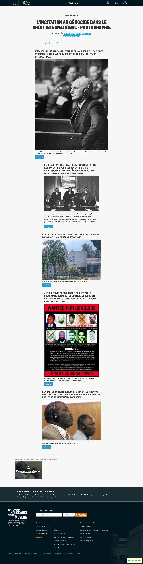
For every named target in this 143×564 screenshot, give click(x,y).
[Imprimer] (45, 42)
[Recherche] (125, 3)
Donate (39, 537)
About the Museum (14, 554)
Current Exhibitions (42, 526)
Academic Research (59, 533)
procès (73, 33)
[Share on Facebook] (53, 42)
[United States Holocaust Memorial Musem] (17, 514)
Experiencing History (86, 537)
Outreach (56, 548)
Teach (55, 526)
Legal (79, 554)
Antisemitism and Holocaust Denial (64, 544)
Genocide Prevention (60, 540)
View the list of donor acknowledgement (44, 497)
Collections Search (85, 526)
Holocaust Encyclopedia (87, 523)
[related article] (28, 470)
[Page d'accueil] (115, 3)
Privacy (58, 554)
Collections (57, 530)
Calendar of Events (41, 530)
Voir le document (39, 156)
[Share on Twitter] (49, 42)
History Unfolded (85, 533)
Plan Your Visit (40, 523)
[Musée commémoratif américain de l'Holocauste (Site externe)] (26, 3)
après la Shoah (86, 33)
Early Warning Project (86, 540)
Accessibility (68, 554)
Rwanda (78, 33)
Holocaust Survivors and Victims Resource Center (95, 530)
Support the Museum (42, 533)
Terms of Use (47, 554)
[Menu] (15, 3)
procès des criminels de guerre (71, 36)
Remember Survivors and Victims (64, 537)
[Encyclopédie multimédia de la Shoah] (71, 3)
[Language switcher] (56, 42)
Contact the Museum (31, 554)
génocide (66, 33)
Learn (55, 523)
